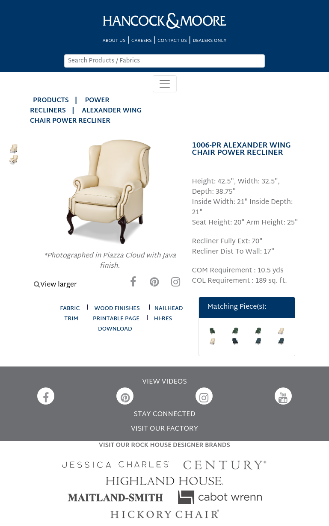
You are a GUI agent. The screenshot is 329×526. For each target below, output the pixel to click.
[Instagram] (176, 284)
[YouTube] (283, 396)
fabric (70, 309)
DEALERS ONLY (209, 41)
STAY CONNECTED (165, 414)
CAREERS (141, 41)
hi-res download (135, 324)
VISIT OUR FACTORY (164, 429)
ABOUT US (114, 41)
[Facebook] (133, 284)
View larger (55, 285)
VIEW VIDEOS (164, 382)
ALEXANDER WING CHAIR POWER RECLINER (85, 116)
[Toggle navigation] (165, 83)
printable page (116, 319)
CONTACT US (172, 41)
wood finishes (117, 309)
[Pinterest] (154, 284)
